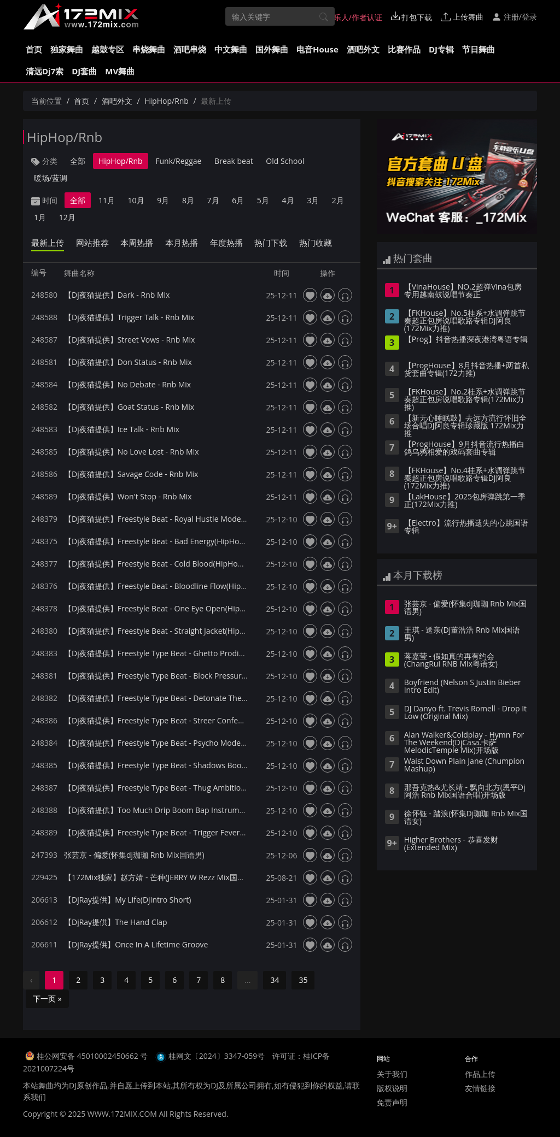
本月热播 (181, 242)
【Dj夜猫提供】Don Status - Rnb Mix (128, 362)
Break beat (233, 161)
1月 (40, 217)
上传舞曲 (462, 16)
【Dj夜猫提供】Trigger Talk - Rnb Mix (129, 317)
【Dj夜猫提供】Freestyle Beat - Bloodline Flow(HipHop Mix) (168, 586)
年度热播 (226, 242)
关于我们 (392, 1074)
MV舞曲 (120, 71)
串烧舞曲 (148, 49)
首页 (34, 49)
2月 (338, 200)
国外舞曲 (271, 49)
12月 (67, 217)
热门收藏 (315, 242)
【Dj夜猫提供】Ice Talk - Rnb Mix (121, 429)
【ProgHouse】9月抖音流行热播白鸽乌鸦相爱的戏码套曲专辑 (464, 448)
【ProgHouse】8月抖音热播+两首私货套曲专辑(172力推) (466, 370)
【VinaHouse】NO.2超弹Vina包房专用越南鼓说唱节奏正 (463, 291)
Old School (285, 161)
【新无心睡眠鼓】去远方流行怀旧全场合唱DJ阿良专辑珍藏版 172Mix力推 (465, 426)
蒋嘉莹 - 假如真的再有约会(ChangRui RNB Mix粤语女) (451, 660)
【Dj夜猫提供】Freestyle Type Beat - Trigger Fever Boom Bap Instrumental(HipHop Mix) (219, 832)
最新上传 (47, 242)
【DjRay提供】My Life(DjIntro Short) (127, 899)
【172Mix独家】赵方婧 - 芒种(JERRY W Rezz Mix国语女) (159, 877)
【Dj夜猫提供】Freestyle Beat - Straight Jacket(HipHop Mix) (168, 631)
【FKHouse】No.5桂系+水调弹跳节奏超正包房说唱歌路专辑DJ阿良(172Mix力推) (465, 321)
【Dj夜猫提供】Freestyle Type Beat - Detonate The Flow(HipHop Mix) (185, 698)
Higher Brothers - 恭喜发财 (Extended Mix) (451, 844)
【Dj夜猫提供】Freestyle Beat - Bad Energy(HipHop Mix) (162, 541)
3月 (313, 200)
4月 (288, 200)
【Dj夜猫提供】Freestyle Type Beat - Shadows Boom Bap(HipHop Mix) (187, 765)
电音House (317, 49)
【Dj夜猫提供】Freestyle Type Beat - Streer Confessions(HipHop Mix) (185, 720)
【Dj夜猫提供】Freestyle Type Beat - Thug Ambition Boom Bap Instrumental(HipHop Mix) (221, 787)
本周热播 (136, 242)
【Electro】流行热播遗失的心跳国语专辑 (466, 527)
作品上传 (480, 1074)
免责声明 (392, 1102)
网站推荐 (92, 242)
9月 (163, 200)
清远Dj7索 (44, 71)
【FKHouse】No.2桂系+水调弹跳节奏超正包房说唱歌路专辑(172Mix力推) (465, 400)
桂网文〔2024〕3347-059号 (216, 1056)
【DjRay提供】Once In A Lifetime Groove (136, 944)
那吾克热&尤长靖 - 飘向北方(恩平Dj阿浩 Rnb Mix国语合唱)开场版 (465, 791)
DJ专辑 (441, 49)
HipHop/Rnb (166, 101)
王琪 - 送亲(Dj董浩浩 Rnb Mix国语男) (462, 634)
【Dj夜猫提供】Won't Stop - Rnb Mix (128, 496)
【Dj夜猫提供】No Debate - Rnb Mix (127, 384)
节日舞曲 (478, 49)
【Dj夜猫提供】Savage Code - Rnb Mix (131, 474)
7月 (213, 200)
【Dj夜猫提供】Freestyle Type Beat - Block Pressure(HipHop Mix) (178, 675)
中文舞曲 (230, 49)
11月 (106, 200)
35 (303, 980)
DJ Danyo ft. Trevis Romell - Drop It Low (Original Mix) (465, 713)
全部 (77, 161)
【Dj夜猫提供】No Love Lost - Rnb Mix (131, 451)
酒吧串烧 (189, 49)
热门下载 (270, 242)
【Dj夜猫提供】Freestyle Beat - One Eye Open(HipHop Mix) (168, 608)
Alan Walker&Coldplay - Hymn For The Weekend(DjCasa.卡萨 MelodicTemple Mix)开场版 (464, 743)
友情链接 (480, 1088)
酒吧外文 (363, 49)
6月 (238, 200)
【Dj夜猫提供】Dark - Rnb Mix (117, 295)
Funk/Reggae (178, 161)
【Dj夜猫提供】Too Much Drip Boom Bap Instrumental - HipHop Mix (185, 810)
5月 (263, 200)
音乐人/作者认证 (348, 16)
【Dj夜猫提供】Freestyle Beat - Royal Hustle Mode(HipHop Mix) (176, 519)
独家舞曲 (66, 49)
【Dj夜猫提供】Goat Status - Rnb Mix (129, 407)
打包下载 (412, 16)
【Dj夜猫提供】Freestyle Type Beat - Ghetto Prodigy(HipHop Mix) (178, 653)
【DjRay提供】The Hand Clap (115, 922)
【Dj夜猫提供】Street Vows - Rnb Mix (129, 339)
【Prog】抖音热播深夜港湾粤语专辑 (466, 339)
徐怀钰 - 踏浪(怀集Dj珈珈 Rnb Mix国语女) (466, 818)
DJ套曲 (84, 71)
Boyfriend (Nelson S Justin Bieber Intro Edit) (462, 687)
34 (274, 980)
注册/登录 (514, 16)
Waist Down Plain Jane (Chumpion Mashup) (464, 765)
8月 (188, 200)
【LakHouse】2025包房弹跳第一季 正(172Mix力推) (465, 501)
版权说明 (392, 1088)
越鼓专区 (107, 49)
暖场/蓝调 (50, 178)
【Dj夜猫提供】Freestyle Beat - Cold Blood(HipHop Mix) (162, 563)
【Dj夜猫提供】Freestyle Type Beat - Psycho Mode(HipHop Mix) (175, 743)
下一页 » (47, 998)
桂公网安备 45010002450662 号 (93, 1056)
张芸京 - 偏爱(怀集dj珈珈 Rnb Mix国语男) (134, 855)
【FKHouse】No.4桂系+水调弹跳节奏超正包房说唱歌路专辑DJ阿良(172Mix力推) (465, 479)
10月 (136, 200)
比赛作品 (404, 49)
